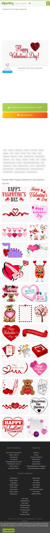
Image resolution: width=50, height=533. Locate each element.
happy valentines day (22, 169)
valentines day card (37, 169)
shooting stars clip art (13, 464)
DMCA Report (36, 459)
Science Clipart (13, 491)
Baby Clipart (13, 494)
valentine (34, 150)
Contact (36, 455)
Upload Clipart (36, 464)
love (5, 150)
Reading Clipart (25, 501)
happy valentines (20, 172)
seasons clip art (13, 455)
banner (6, 153)
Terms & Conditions (36, 457)
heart (17, 153)
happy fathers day (9, 163)
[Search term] (23, 3)
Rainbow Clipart (36, 494)
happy (18, 159)
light (20, 156)
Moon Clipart (36, 478)
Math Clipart (13, 478)
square (26, 150)
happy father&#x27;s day (31, 163)
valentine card (40, 166)
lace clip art (13, 459)
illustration (19, 150)
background (7, 166)
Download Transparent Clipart (25, 107)
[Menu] (48, 3)
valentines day (28, 156)
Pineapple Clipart (25, 505)
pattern (11, 150)
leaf (11, 153)
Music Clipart (14, 489)
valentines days (32, 172)
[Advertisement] (25, 25)
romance (6, 159)
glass (34, 153)
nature (23, 153)
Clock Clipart (36, 482)
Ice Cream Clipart (25, 510)
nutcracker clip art (13, 468)
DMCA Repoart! (25, 115)
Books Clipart (14, 480)
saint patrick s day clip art (13, 452)
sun (13, 159)
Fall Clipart (36, 480)
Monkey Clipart (25, 507)
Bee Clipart (36, 487)
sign (29, 153)
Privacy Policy (36, 461)
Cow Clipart (25, 498)
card (39, 153)
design (19, 163)
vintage (43, 159)
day (42, 163)
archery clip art (13, 466)
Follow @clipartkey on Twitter (36, 468)
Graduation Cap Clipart (36, 489)
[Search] (30, 3)
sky (38, 159)
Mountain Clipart (25, 514)
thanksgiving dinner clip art (13, 461)
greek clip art (14, 457)
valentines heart (8, 169)
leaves (41, 150)
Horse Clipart (36, 485)
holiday (32, 159)
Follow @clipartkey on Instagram (36, 466)
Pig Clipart (25, 512)
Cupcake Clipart (13, 485)
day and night (40, 156)
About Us (36, 452)
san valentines (8, 172)
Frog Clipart (13, 482)
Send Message (7, 71)
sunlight (25, 159)
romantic (14, 156)
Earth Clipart (13, 487)
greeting (6, 156)
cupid (32, 166)
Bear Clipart (36, 491)
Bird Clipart (25, 503)
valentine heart (23, 166)
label (14, 166)
